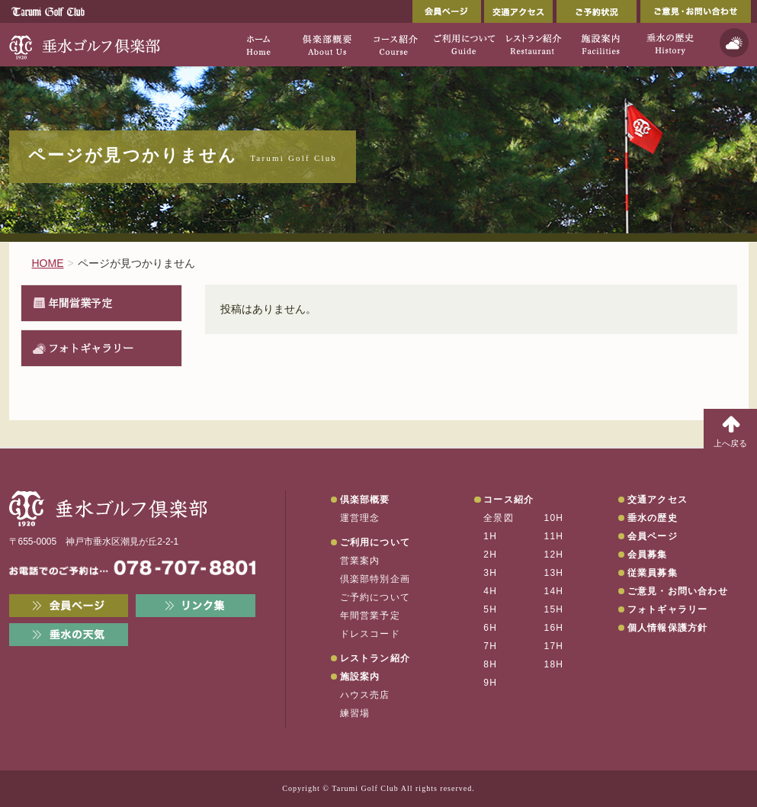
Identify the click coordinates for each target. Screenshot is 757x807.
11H (554, 536)
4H (490, 591)
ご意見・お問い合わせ (695, 11)
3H (490, 572)
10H (554, 518)
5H (490, 609)
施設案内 (360, 676)
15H (554, 609)
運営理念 (360, 518)
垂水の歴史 (652, 518)
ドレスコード (370, 634)
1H (490, 536)
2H (490, 554)
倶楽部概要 (365, 499)
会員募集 (647, 554)
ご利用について (375, 542)
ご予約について (375, 597)
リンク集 (195, 605)
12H (554, 554)
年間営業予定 (80, 303)
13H (554, 572)
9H (490, 682)
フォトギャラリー (90, 348)
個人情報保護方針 (667, 627)
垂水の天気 (69, 634)
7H (490, 646)
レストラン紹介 (375, 658)
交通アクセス (518, 11)
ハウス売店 (365, 695)
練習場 (355, 713)
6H (490, 627)
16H (554, 627)
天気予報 (734, 42)
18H (554, 664)
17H (554, 646)
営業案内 (360, 560)
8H (490, 664)
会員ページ (446, 11)
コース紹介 (508, 499)
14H (554, 591)
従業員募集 (652, 572)
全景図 (498, 518)
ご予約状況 (597, 11)
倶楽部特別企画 (375, 579)
